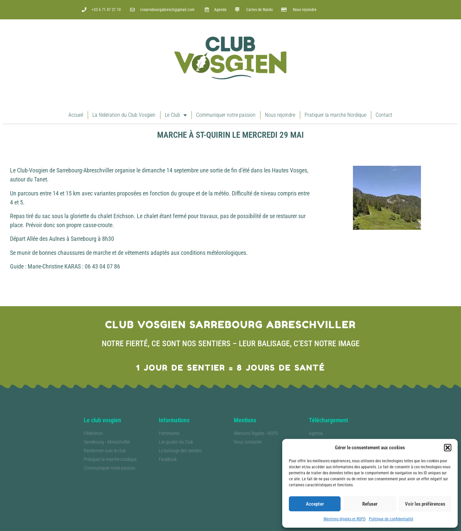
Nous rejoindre (280, 115)
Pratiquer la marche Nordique (335, 115)
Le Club (176, 115)
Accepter (315, 504)
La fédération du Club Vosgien (123, 115)
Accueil (75, 115)
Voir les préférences (425, 504)
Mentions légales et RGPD (345, 519)
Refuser (370, 504)
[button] (447, 447)
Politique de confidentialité (391, 519)
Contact (384, 115)
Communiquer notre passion (226, 115)
